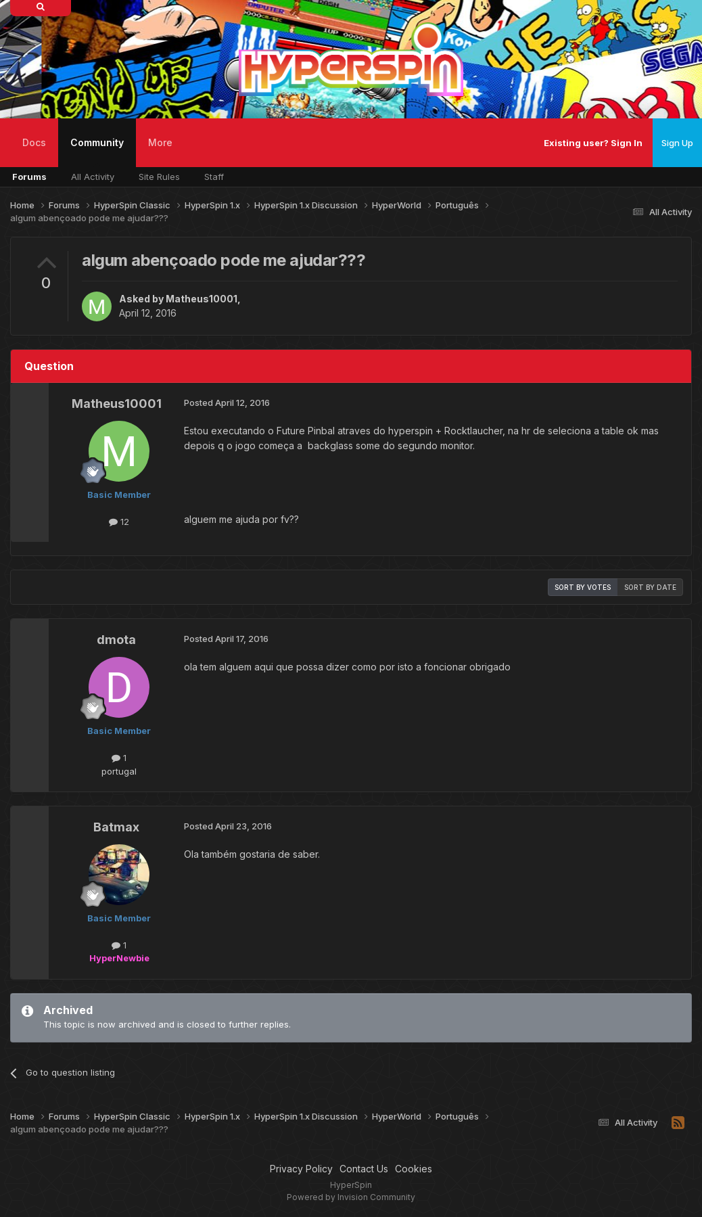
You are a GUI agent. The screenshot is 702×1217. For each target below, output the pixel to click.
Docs (34, 142)
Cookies (413, 1168)
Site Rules (159, 176)
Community (97, 152)
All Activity (92, 176)
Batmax (116, 827)
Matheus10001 (201, 298)
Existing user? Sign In (593, 142)
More (160, 142)
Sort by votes (583, 587)
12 (119, 521)
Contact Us (364, 1168)
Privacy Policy (301, 1168)
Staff (214, 176)
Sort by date (650, 587)
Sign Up (677, 142)
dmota (116, 640)
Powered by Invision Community (351, 1197)
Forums (29, 176)
